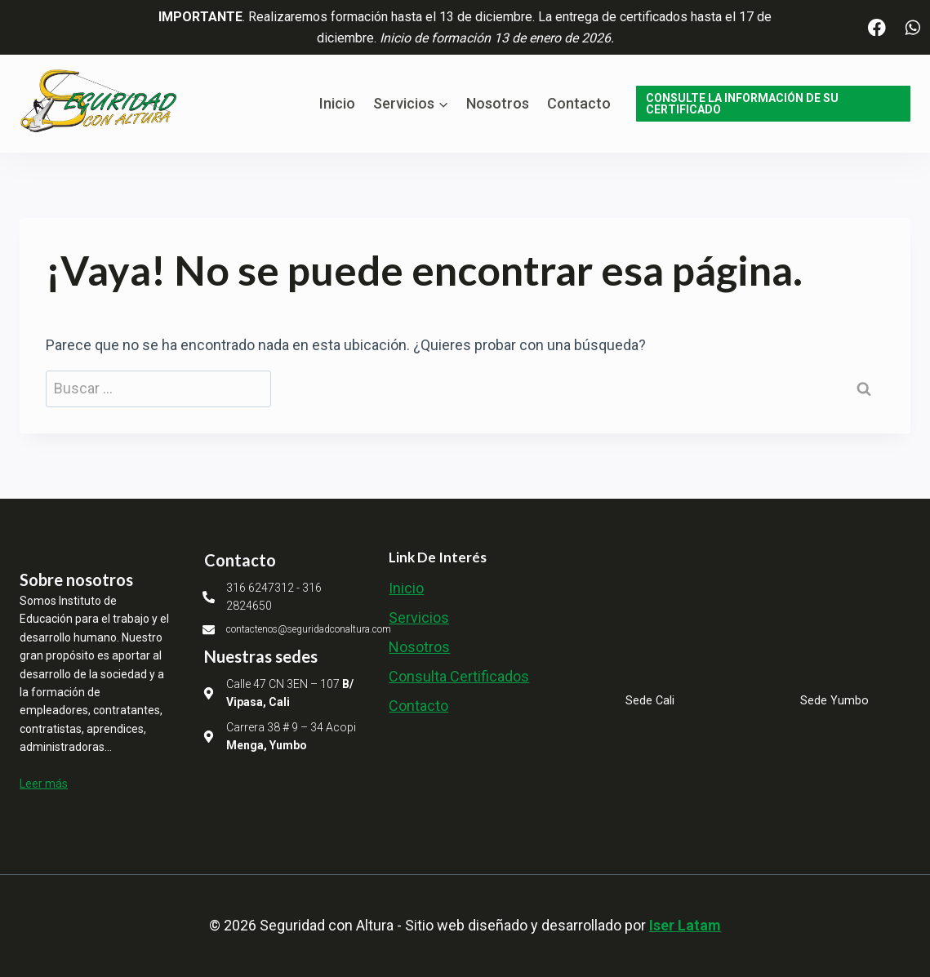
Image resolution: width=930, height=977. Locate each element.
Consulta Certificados (459, 676)
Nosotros (497, 103)
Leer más (44, 783)
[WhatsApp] (912, 27)
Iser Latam (685, 925)
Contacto (579, 103)
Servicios (419, 617)
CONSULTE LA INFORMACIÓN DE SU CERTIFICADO (742, 103)
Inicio (337, 103)
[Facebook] (877, 27)
